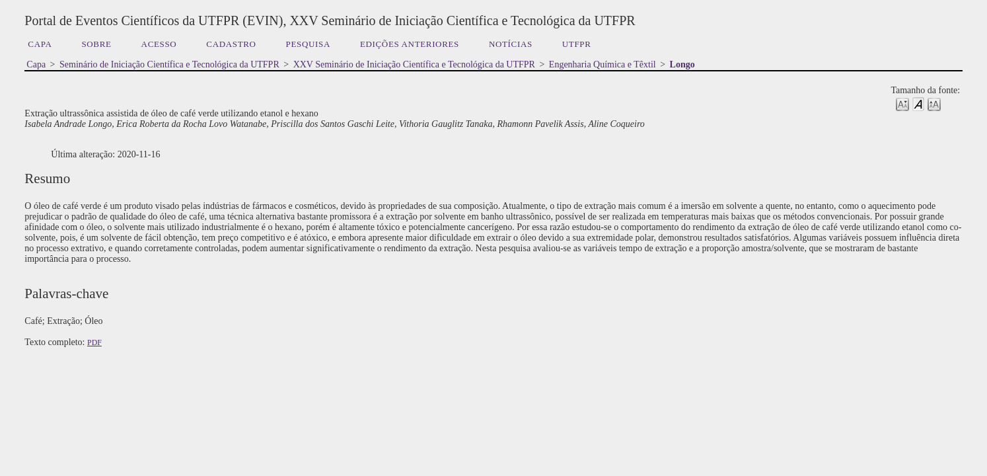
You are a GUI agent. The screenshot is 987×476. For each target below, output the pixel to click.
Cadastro (231, 44)
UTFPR (576, 44)
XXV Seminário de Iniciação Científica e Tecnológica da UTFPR (414, 64)
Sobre (96, 44)
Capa (40, 44)
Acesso (159, 44)
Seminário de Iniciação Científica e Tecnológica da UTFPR (169, 64)
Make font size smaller (902, 103)
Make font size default (918, 103)
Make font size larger (934, 103)
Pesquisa (308, 44)
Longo (682, 64)
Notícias (510, 44)
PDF (94, 342)
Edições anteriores (409, 44)
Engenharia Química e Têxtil (602, 64)
